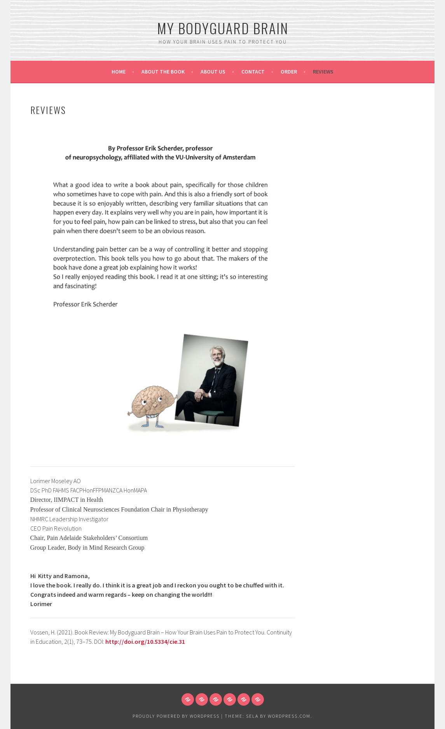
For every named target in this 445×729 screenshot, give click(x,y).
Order (289, 71)
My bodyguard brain (222, 28)
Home (119, 71)
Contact (253, 71)
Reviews (323, 71)
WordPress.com (289, 716)
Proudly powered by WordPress (176, 716)
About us (213, 71)
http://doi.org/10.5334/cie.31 (145, 641)
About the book (163, 71)
